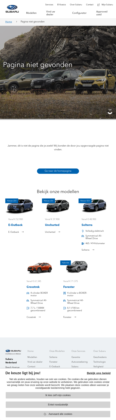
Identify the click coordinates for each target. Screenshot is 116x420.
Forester (53, 362)
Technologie (99, 362)
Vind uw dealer (34, 362)
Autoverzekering (79, 362)
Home (8, 22)
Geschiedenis (99, 357)
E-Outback (54, 367)
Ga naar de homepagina (58, 171)
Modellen (32, 357)
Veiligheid (98, 367)
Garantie (75, 357)
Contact (31, 367)
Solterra (53, 357)
